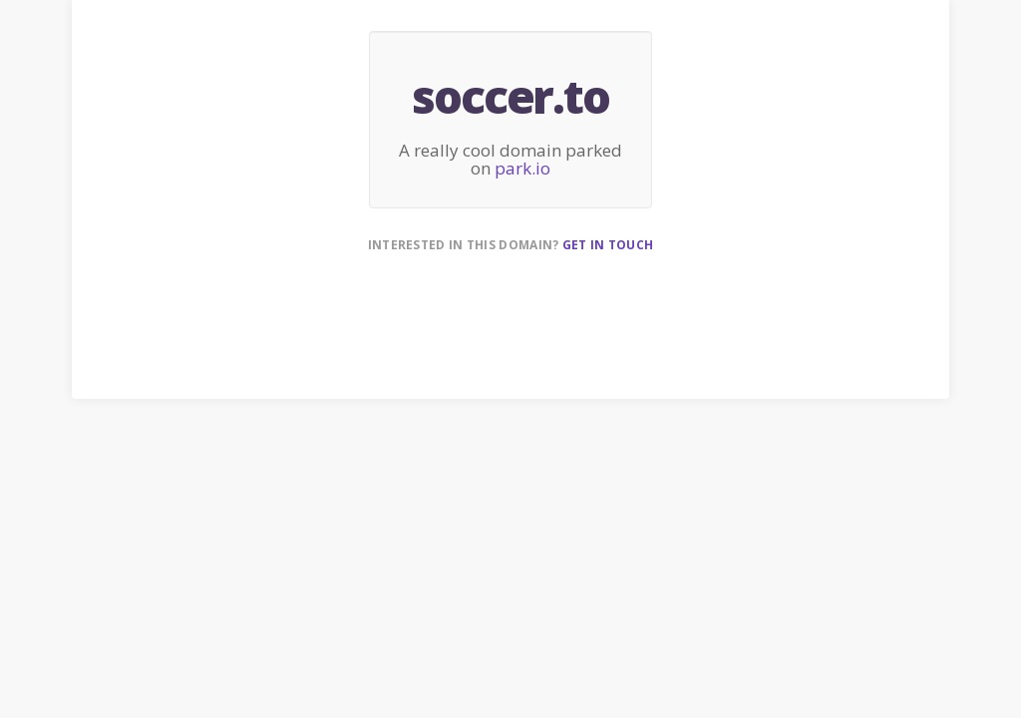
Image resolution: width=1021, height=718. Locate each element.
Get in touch (608, 244)
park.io (522, 168)
